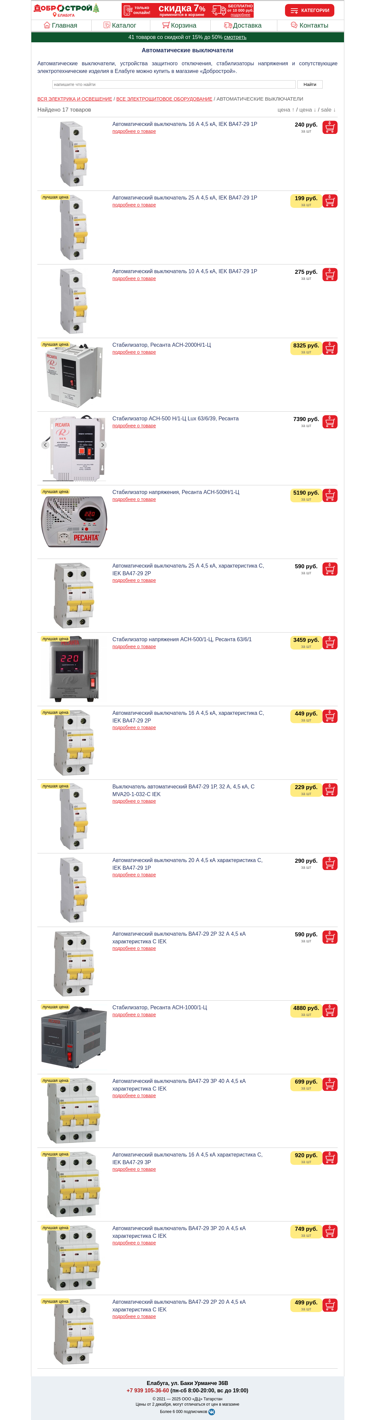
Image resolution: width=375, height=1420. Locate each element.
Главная (64, 25)
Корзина (183, 25)
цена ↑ (286, 110)
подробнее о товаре (134, 131)
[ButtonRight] (102, 445)
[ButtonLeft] (45, 445)
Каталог (124, 25)
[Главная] (66, 11)
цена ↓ (307, 110)
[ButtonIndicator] (74, 479)
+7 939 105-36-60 (148, 1390)
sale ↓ (328, 110)
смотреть (235, 37)
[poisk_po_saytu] (174, 84)
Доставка (247, 25)
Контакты (314, 25)
